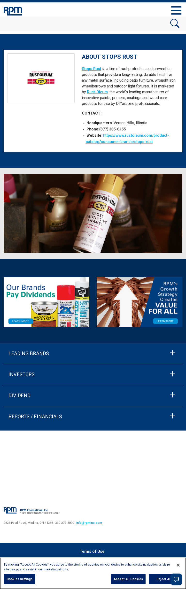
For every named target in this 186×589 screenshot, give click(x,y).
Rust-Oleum (97, 92)
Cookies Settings (19, 579)
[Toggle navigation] (176, 10)
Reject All (163, 579)
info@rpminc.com (89, 522)
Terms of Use (92, 551)
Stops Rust (91, 68)
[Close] (178, 565)
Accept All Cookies (128, 579)
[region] (93, 573)
